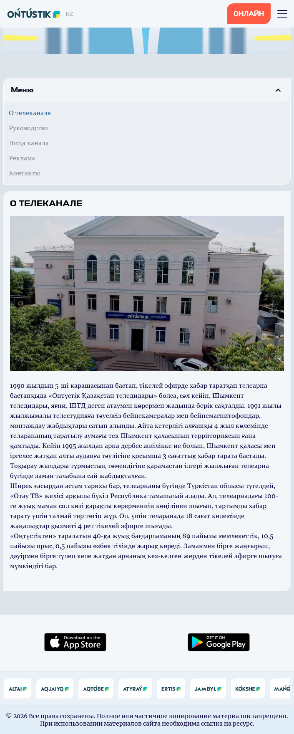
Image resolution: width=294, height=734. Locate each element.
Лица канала (29, 143)
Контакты (24, 173)
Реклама (22, 158)
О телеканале (30, 113)
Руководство (28, 128)
